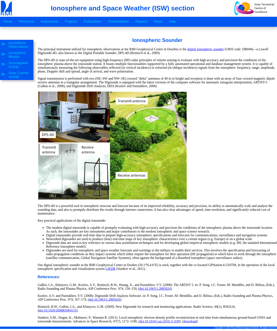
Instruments (49, 21)
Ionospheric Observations (18, 44)
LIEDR (110, 268)
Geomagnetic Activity (18, 65)
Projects (71, 21)
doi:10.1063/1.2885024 (154, 288)
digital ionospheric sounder (205, 49)
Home (7, 21)
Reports (141, 21)
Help (172, 21)
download (190, 321)
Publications (93, 21)
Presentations (118, 21)
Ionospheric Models (17, 54)
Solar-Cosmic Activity (19, 75)
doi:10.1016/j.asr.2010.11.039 (160, 321)
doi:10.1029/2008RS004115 (57, 310)
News (158, 21)
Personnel (26, 21)
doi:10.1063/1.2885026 (104, 299)
